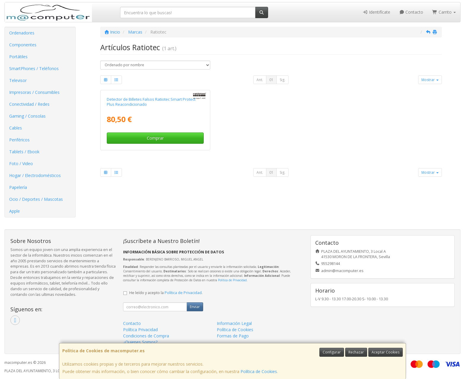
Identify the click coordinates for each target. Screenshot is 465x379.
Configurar (332, 352)
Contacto (411, 12)
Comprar (155, 138)
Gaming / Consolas (27, 116)
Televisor (18, 80)
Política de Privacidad (232, 280)
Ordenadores (21, 33)
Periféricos (19, 140)
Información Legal (234, 323)
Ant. (260, 79)
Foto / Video (21, 163)
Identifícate (376, 12)
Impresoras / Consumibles (34, 92)
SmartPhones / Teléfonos (34, 68)
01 (271, 79)
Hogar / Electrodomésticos (35, 175)
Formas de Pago (233, 336)
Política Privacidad (140, 329)
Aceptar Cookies (385, 352)
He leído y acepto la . (166, 292)
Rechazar (356, 352)
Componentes (22, 45)
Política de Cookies (259, 371)
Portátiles (18, 56)
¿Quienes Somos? (140, 342)
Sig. (282, 79)
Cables (15, 128)
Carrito (444, 12)
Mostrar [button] (430, 79)
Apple (14, 211)
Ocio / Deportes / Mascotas (36, 199)
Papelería (18, 187)
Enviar (195, 306)
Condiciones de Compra (146, 336)
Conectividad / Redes (29, 104)
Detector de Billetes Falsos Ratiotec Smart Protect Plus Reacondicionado (151, 102)
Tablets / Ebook (24, 151)
